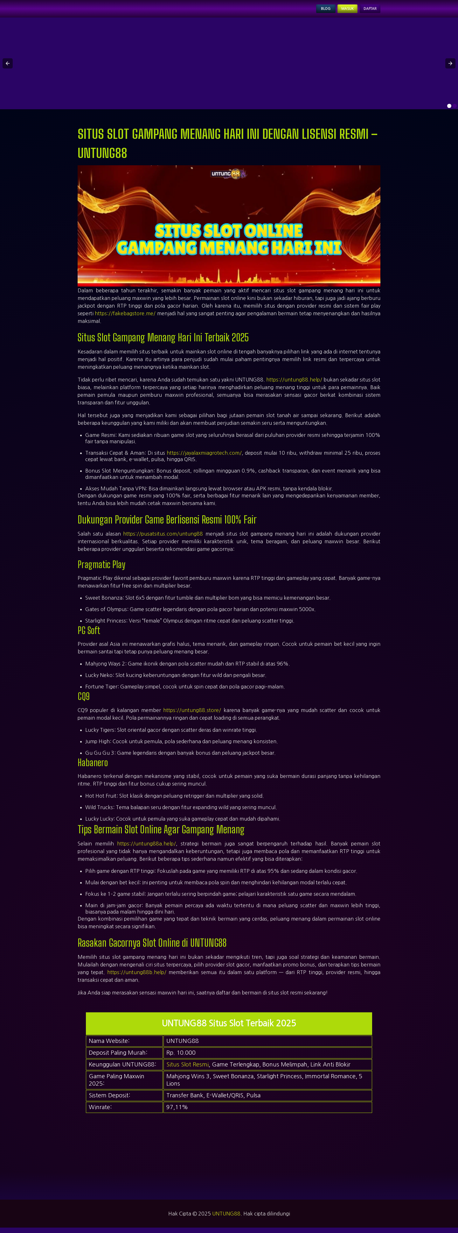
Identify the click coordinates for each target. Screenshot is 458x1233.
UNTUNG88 (226, 1219)
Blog (303, 11)
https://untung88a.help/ (146, 849)
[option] (449, 111)
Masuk (333, 11)
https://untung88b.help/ (136, 977)
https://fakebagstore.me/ (125, 318)
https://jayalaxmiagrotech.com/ (204, 458)
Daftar (365, 11)
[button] (8, 69)
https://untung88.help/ (294, 385)
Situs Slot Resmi (187, 1070)
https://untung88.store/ (192, 715)
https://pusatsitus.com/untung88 (163, 539)
